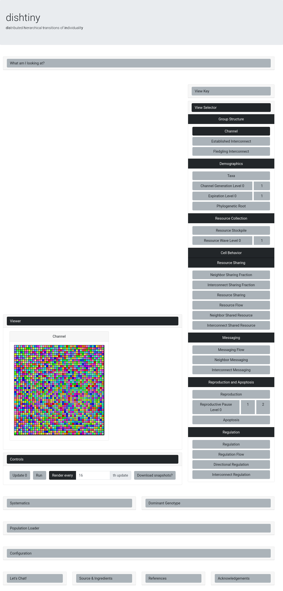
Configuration (21, 553)
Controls (16, 459)
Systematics (20, 503)
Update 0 (20, 475)
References (158, 578)
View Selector (206, 107)
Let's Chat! (18, 578)
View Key (202, 91)
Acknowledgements (234, 578)
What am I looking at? (27, 63)
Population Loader (24, 528)
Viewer (15, 321)
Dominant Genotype (164, 503)
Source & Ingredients (95, 578)
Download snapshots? (155, 475)
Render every (62, 475)
